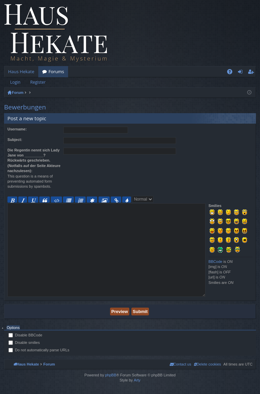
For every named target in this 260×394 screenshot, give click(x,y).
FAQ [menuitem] (232, 72)
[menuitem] (207, 364)
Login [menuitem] (241, 72)
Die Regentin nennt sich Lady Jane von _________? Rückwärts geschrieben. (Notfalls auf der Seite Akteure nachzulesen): (34, 160)
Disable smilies (24, 342)
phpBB (110, 375)
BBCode (215, 262)
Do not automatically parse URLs (38, 350)
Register (37, 82)
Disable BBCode (25, 335)
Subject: (14, 140)
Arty (137, 380)
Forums (56, 71)
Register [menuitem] (252, 72)
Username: (17, 129)
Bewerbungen (25, 107)
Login (15, 82)
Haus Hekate (21, 71)
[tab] (13, 328)
